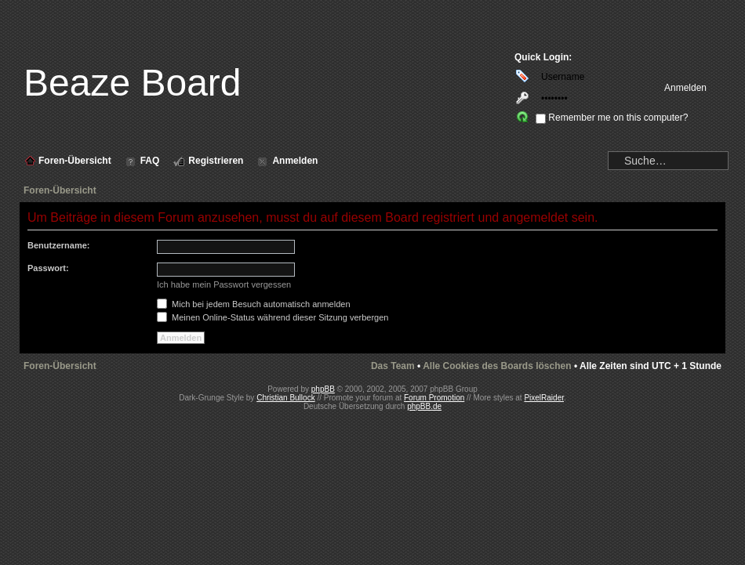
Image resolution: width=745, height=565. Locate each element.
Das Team (393, 365)
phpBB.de (424, 406)
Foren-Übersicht (60, 190)
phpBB (323, 389)
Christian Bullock (285, 397)
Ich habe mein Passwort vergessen (224, 284)
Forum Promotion (434, 397)
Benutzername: (58, 245)
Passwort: (48, 268)
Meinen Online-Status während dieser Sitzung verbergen (272, 317)
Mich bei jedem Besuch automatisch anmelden (254, 304)
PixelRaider (544, 397)
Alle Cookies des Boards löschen (497, 365)
